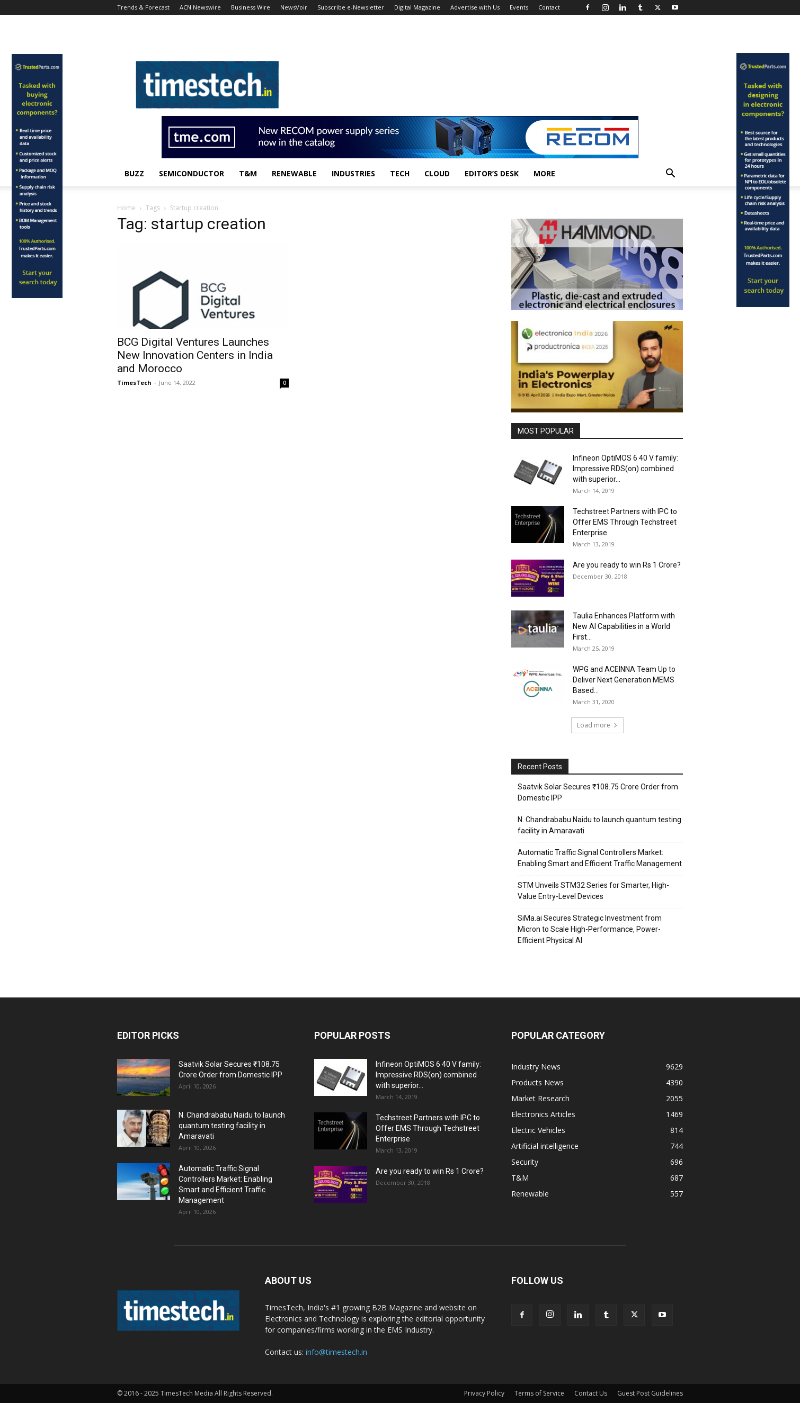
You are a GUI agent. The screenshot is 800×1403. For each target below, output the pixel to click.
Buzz (134, 173)
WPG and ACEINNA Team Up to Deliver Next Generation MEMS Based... (624, 680)
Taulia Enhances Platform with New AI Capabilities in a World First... (624, 626)
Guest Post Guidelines (650, 1393)
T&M (248, 173)
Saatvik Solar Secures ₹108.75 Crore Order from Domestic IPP (598, 792)
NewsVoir (293, 7)
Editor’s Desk (492, 173)
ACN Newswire (200, 7)
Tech (400, 173)
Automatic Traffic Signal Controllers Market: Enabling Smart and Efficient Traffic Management (600, 858)
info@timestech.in (336, 1352)
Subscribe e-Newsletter (350, 7)
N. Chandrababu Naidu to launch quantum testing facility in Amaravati (599, 825)
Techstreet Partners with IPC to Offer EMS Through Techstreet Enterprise (625, 522)
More (544, 173)
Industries (353, 173)
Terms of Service (539, 1393)
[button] (670, 174)
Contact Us (590, 1393)
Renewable (294, 173)
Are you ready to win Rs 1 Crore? (627, 565)
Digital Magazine (417, 7)
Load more (597, 725)
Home (126, 207)
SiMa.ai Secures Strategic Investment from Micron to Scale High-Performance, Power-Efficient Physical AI (590, 929)
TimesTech (134, 382)
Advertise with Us (475, 7)
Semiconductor (191, 173)
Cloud (437, 173)
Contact (549, 7)
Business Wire (250, 7)
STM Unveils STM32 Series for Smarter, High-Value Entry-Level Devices (593, 891)
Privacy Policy (484, 1393)
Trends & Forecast (143, 7)
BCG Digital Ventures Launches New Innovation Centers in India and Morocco (195, 355)
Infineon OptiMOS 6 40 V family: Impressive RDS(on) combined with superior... (625, 468)
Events (519, 7)
